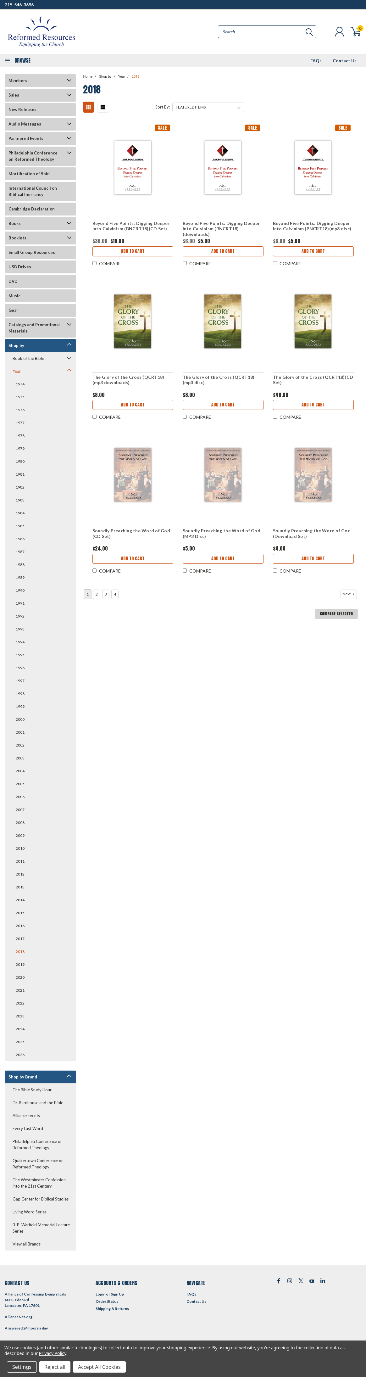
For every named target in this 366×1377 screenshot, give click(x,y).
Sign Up (117, 1294)
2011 (20, 861)
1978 (20, 435)
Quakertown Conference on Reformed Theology (38, 1163)
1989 (20, 577)
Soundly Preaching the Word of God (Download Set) (312, 533)
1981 (20, 474)
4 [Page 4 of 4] (115, 594)
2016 (20, 925)
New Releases (22, 109)
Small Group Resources (31, 252)
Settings (21, 1366)
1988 (20, 564)
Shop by (16, 345)
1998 (20, 693)
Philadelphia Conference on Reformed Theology (33, 156)
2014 (20, 900)
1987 (20, 551)
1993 (20, 629)
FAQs (316, 60)
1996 (20, 667)
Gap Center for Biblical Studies (41, 1198)
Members (17, 80)
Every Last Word (28, 1128)
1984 (20, 513)
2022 (20, 1003)
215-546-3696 (19, 4)
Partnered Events (25, 138)
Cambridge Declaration (31, 208)
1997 (20, 680)
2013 (20, 887)
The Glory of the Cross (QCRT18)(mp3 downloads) (128, 379)
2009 (20, 835)
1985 (20, 525)
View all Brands (27, 1243)
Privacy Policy (52, 1353)
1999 (20, 706)
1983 (20, 500)
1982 (20, 487)
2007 (20, 809)
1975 (20, 397)
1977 (20, 422)
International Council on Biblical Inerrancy (32, 191)
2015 (20, 912)
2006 (20, 796)
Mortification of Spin (29, 173)
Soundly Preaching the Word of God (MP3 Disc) (221, 533)
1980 (20, 461)
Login (100, 1294)
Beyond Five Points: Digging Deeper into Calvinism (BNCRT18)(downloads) (221, 229)
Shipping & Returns (112, 1308)
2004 (20, 771)
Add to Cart (132, 251)
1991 (20, 603)
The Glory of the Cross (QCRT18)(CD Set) (313, 379)
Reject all (54, 1366)
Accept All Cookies (99, 1366)
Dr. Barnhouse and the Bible (38, 1102)
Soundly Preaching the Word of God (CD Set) (131, 533)
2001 (20, 732)
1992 (20, 616)
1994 (20, 642)
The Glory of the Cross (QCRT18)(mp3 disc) (219, 379)
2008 (20, 822)
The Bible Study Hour (32, 1089)
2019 (20, 964)
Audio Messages (24, 123)
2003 (20, 758)
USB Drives (19, 266)
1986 (20, 538)
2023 (20, 1016)
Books (14, 223)
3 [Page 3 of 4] (106, 594)
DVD (13, 281)
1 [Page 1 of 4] (87, 594)
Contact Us (345, 60)
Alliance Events (26, 1115)
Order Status (107, 1301)
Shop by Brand (22, 1076)
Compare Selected (336, 614)
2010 (20, 848)
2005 (20, 783)
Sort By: (162, 106)
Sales (13, 95)
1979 (20, 448)
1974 (20, 384)
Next (349, 594)
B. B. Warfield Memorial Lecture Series (41, 1228)
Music (14, 295)
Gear (13, 310)
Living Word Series (30, 1211)
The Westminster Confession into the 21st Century (39, 1183)
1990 (20, 590)
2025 (20, 1041)
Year (17, 371)
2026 (20, 1054)
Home (87, 77)
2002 (20, 745)
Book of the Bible (28, 358)
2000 (20, 719)
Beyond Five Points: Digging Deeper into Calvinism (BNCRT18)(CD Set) (131, 226)
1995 (20, 654)
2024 (20, 1029)
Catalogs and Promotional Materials (34, 327)
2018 (20, 951)
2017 (20, 938)
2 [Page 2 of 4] (97, 594)
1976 (20, 409)
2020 (20, 977)
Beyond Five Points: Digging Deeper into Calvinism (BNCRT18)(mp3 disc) (312, 226)
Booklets (17, 237)
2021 (20, 990)
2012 (20, 874)
